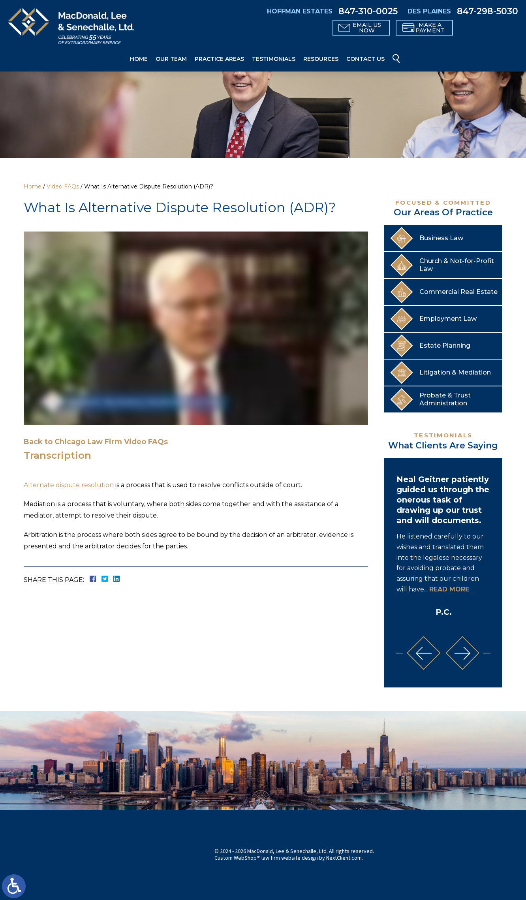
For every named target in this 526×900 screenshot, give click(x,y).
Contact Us (365, 58)
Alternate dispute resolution (69, 485)
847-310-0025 (368, 11)
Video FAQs (63, 186)
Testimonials (273, 58)
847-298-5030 (487, 11)
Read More (449, 589)
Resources (320, 58)
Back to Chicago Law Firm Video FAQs (96, 441)
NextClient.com (344, 858)
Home (139, 58)
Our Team (171, 58)
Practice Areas (219, 58)
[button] (424, 653)
